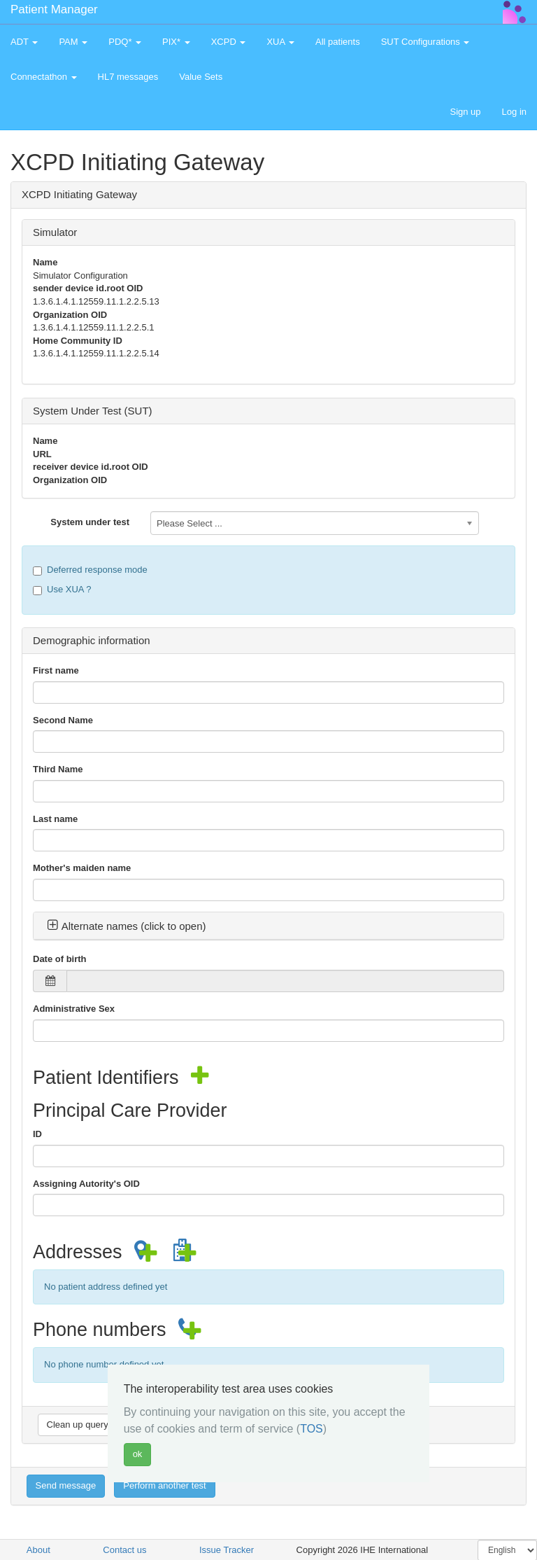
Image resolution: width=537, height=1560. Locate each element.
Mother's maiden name (82, 868)
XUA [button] (280, 41)
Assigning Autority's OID (86, 1183)
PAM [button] (73, 41)
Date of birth (60, 959)
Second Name (63, 720)
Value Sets (200, 76)
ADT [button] (24, 41)
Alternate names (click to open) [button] (127, 926)
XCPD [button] (228, 41)
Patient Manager (54, 9)
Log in (514, 111)
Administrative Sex (74, 1008)
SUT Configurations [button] (425, 41)
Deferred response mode (90, 570)
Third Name (58, 769)
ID (37, 1134)
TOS (311, 1429)
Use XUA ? (62, 589)
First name (56, 670)
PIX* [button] (176, 41)
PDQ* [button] (124, 41)
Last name (55, 819)
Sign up (465, 111)
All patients (337, 41)
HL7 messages (128, 76)
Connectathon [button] (43, 76)
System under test (89, 522)
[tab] (268, 926)
